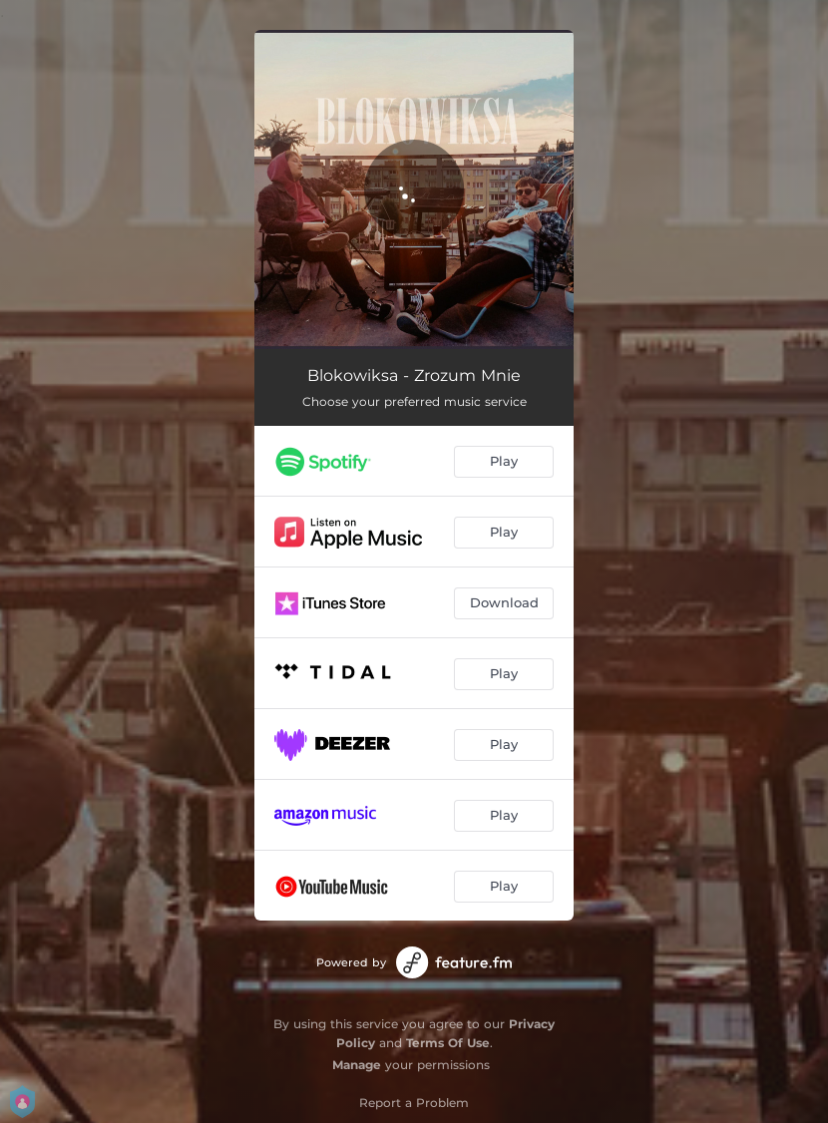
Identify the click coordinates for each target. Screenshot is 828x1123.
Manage (356, 1064)
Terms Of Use (448, 1042)
